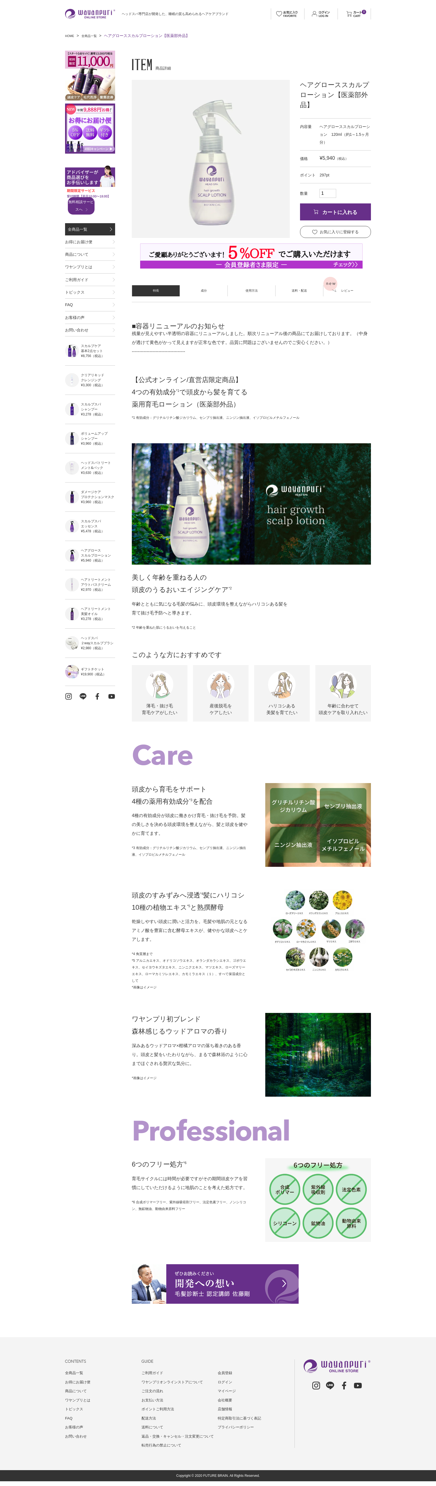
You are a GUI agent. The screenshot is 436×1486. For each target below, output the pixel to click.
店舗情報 (225, 1409)
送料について (153, 1427)
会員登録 (225, 1373)
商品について (76, 265)
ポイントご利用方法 (159, 1409)
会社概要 (225, 1400)
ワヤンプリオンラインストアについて (175, 1382)
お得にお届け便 (78, 248)
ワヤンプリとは (78, 282)
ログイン (225, 1382)
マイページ (227, 1391)
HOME (71, 35)
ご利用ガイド (76, 299)
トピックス (75, 316)
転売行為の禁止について (163, 1450)
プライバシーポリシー (237, 1427)
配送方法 (149, 1418)
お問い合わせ (76, 367)
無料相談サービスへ (88, 206)
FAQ (69, 333)
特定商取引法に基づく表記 (241, 1418)
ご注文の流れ (153, 1391)
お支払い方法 (153, 1400)
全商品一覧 (93, 35)
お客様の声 (75, 350)
